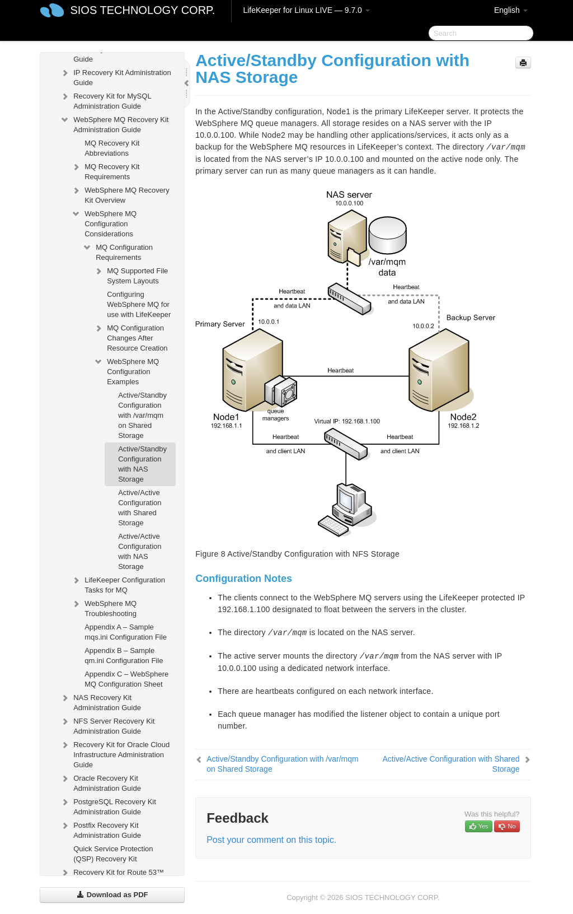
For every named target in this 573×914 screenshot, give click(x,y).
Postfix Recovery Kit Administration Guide (100, 829)
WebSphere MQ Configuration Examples (126, 370)
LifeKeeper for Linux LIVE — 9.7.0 (306, 10)
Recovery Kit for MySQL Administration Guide (105, 100)
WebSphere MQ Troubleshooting (104, 607)
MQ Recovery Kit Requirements (105, 170)
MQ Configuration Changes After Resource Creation (130, 336)
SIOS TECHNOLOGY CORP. (142, 10)
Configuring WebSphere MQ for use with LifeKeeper (139, 304)
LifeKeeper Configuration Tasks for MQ (118, 583)
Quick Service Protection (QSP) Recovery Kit (113, 854)
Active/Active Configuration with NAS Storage (139, 551)
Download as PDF (112, 894)
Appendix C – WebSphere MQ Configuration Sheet (126, 679)
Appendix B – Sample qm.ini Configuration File (123, 655)
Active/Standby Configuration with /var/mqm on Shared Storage (142, 415)
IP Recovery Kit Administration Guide (115, 76)
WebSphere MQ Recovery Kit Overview (120, 194)
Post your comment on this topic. (271, 840)
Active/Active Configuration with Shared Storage (139, 507)
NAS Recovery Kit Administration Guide (100, 701)
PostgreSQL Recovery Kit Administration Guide (108, 805)
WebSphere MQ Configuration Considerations (104, 222)
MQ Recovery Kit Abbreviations (111, 148)
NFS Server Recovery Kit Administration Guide (107, 725)
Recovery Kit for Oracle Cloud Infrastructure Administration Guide (115, 753)
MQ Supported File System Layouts (130, 274)
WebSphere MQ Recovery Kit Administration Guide (114, 123)
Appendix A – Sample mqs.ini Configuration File (125, 632)
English (511, 10)
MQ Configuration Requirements (117, 251)
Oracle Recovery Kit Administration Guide (100, 782)
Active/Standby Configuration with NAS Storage (142, 464)
